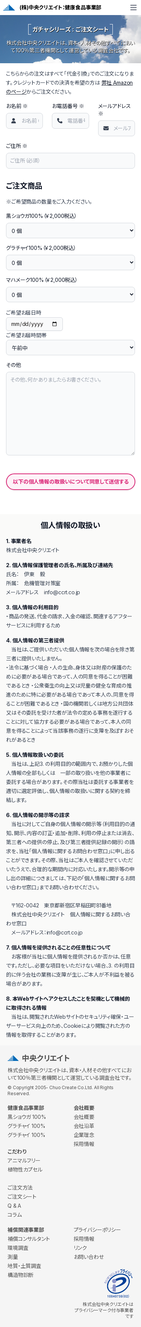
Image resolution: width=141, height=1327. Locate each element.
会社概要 (84, 1117)
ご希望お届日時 (23, 312)
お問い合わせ (89, 1257)
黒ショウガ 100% (27, 1117)
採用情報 (84, 1144)
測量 (13, 1257)
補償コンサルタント (29, 1239)
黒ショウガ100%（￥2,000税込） (41, 216)
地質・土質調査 (24, 1266)
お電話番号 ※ (68, 106)
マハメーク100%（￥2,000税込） (42, 280)
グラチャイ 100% (26, 1126)
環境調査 (18, 1248)
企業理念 (84, 1135)
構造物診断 (20, 1275)
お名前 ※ (17, 106)
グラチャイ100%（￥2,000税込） (41, 248)
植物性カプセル (25, 1169)
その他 (13, 365)
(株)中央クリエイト (41, 7)
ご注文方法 (20, 1187)
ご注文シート (22, 1196)
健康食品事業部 (83, 7)
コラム (15, 1214)
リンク (80, 1248)
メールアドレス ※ (114, 110)
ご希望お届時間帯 (26, 335)
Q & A (14, 1205)
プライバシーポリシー (97, 1230)
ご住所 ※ (16, 146)
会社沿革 (84, 1126)
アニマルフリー (24, 1160)
